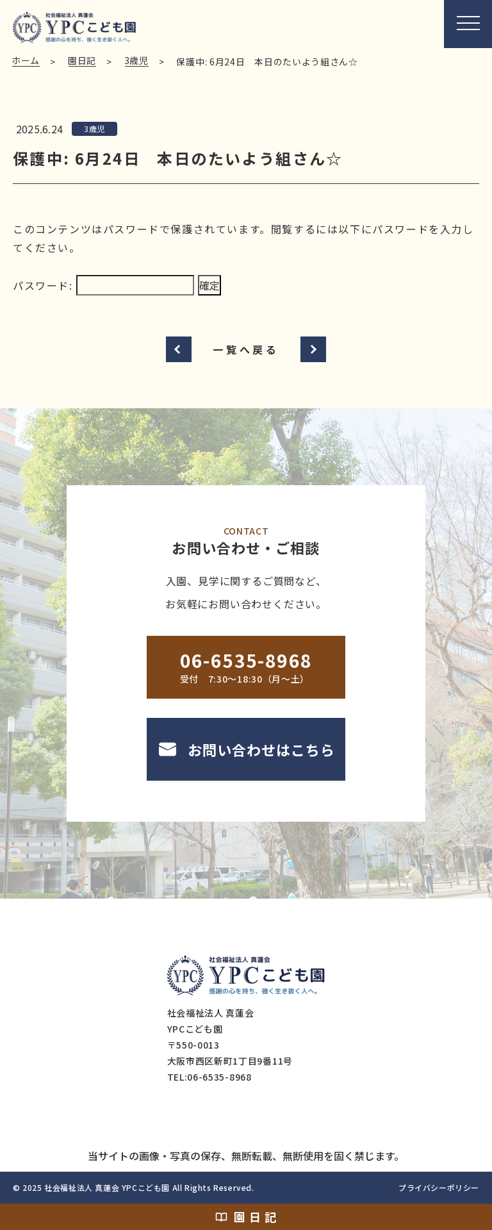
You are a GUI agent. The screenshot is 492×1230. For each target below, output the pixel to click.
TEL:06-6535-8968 (209, 1076)
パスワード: (103, 285)
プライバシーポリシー (438, 1187)
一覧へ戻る (246, 349)
